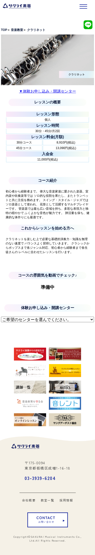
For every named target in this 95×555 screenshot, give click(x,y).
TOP (4, 30)
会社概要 (29, 500)
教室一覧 (47, 500)
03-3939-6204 (40, 478)
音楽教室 (17, 30)
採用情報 (66, 500)
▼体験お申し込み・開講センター (47, 91)
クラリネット (36, 30)
